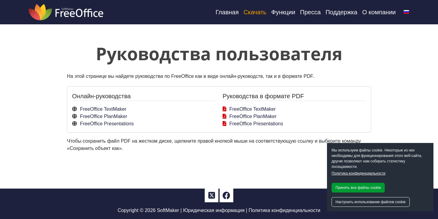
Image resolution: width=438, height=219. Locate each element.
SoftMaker (168, 210)
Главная (227, 12)
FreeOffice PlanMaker (103, 116)
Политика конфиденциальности (358, 173)
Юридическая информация (214, 210)
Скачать (255, 12)
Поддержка (341, 12)
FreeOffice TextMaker (103, 109)
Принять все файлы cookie (358, 188)
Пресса (310, 12)
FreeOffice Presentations (107, 123)
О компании (379, 12)
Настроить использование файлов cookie (370, 202)
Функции (283, 12)
